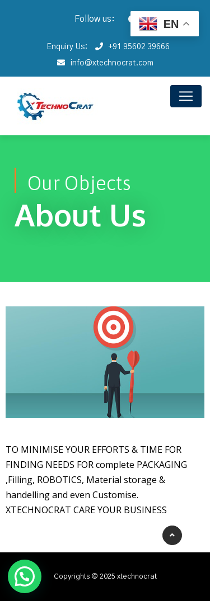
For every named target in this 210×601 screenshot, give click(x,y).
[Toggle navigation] (186, 96)
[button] (24, 576)
